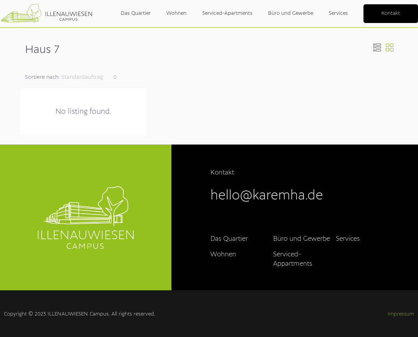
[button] (377, 48)
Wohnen (176, 13)
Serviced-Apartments (227, 13)
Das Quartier (136, 13)
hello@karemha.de (266, 196)
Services (338, 13)
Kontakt (390, 13)
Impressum (401, 314)
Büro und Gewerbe (290, 13)
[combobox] (89, 77)
